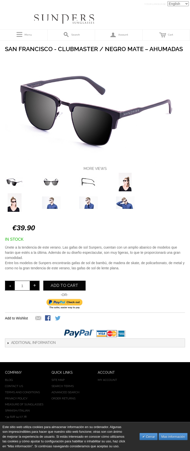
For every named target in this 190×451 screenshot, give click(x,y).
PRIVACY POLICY (16, 398)
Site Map (58, 380)
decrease (10, 286)
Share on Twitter (58, 318)
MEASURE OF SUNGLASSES (24, 404)
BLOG (9, 380)
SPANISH (11, 410)
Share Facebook (48, 318)
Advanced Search (65, 392)
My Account (107, 380)
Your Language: (155, 4)
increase (35, 286)
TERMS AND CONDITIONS (22, 392)
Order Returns (63, 398)
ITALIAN (24, 410)
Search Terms (62, 386)
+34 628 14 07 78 (16, 416)
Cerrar (150, 436)
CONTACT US (14, 386)
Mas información (173, 436)
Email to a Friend (38, 318)
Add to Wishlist (16, 318)
